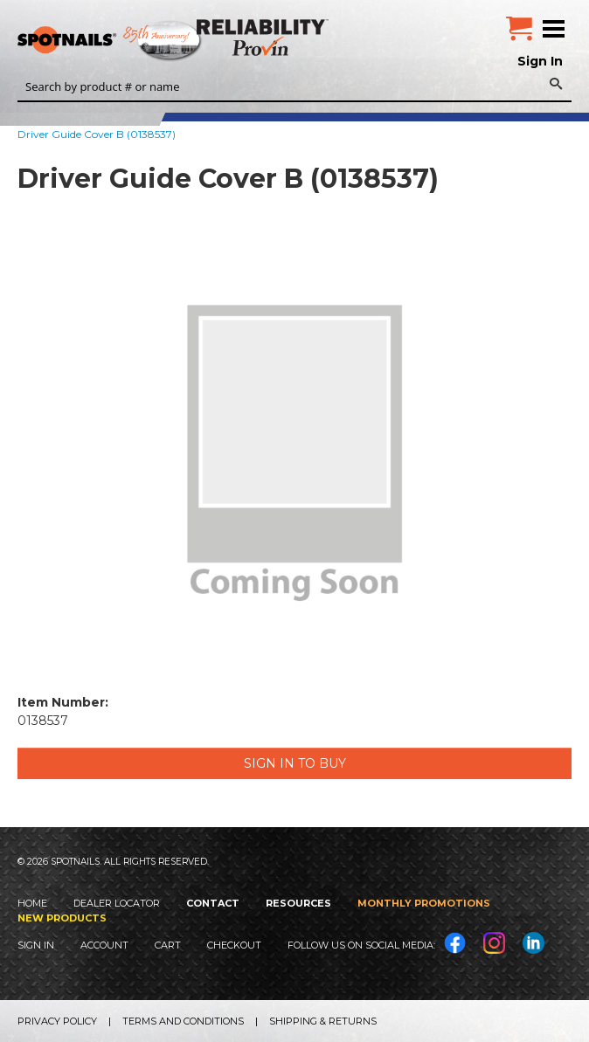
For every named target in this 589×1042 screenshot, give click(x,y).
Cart (168, 945)
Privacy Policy (57, 1021)
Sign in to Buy (295, 763)
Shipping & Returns (323, 1021)
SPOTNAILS (131, 41)
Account (104, 945)
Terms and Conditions (183, 1021)
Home (32, 903)
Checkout (234, 945)
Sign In (540, 61)
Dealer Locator (116, 903)
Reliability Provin (264, 37)
